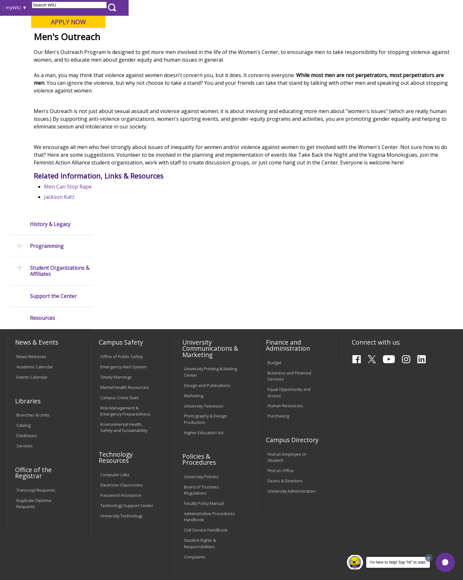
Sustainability (109, 530)
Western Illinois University (102, 27)
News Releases (31, 291)
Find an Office (281, 405)
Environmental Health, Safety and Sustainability (123, 361)
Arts (208, 51)
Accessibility (32, 530)
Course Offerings (267, 7)
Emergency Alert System (123, 301)
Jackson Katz (122, 251)
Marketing (193, 330)
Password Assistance (120, 429)
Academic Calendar (34, 301)
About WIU (52, 51)
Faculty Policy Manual (204, 437)
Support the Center (53, 163)
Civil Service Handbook (206, 464)
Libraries (235, 7)
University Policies (201, 411)
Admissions (139, 51)
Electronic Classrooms (121, 419)
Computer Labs (115, 409)
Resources (42, 185)
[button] (445, 562)
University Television (203, 340)
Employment (70, 530)
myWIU (347, 7)
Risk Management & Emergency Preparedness (125, 345)
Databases (26, 370)
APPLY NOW (402, 22)
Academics (95, 51)
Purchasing (278, 350)
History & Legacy (50, 91)
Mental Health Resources (124, 321)
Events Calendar (32, 311)
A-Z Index (324, 7)
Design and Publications (207, 319)
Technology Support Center (126, 440)
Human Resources (285, 340)
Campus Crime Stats (119, 332)
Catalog (23, 359)
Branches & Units (33, 349)
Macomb (125, 38)
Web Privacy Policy (144, 558)
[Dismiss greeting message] (429, 558)
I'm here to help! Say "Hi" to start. (398, 562)
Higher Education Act (203, 367)
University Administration (291, 425)
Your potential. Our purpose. (73, 38)
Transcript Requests (35, 424)
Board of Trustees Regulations (201, 424)
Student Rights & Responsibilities (200, 477)
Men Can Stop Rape (131, 241)
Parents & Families (29, 7)
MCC (177, 66)
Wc (190, 66)
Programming (47, 113)
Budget (274, 297)
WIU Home (114, 66)
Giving (275, 51)
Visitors (62, 7)
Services (24, 380)
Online (184, 38)
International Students (99, 7)
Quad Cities (156, 38)
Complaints (194, 491)
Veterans (145, 530)
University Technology (121, 450)
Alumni (178, 51)
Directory (299, 7)
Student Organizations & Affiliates (59, 138)
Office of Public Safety (121, 291)
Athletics (240, 51)
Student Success (149, 66)
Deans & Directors (285, 415)
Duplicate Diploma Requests (33, 438)
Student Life (314, 51)
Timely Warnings (116, 311)
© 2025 (25, 558)
